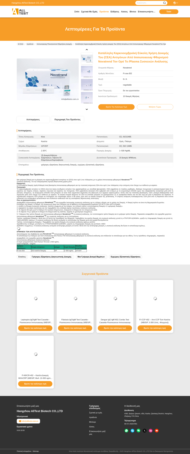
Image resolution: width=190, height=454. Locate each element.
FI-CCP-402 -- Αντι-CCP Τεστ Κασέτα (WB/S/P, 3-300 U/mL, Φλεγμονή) (154, 321)
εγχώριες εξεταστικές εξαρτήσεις (125, 257)
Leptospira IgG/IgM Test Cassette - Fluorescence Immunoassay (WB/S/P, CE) (35, 321)
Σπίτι (76, 11)
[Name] (164, 3)
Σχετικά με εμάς (89, 11)
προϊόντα (104, 11)
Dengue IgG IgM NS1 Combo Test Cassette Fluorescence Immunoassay (115, 321)
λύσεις (124, 11)
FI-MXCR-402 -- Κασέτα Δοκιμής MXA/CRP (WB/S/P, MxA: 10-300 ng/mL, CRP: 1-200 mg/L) (35, 377)
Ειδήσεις (115, 11)
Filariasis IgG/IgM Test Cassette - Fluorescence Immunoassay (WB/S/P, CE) (75, 321)
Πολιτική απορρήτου (24, 451)
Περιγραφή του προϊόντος (67, 119)
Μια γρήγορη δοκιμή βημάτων (91, 257)
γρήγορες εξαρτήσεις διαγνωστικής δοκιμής (51, 257)
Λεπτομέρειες (33, 119)
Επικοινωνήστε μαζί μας (146, 11)
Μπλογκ (92, 422)
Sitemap (36, 451)
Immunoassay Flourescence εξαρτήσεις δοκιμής (54, 44)
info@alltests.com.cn (28, 421)
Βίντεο (133, 11)
